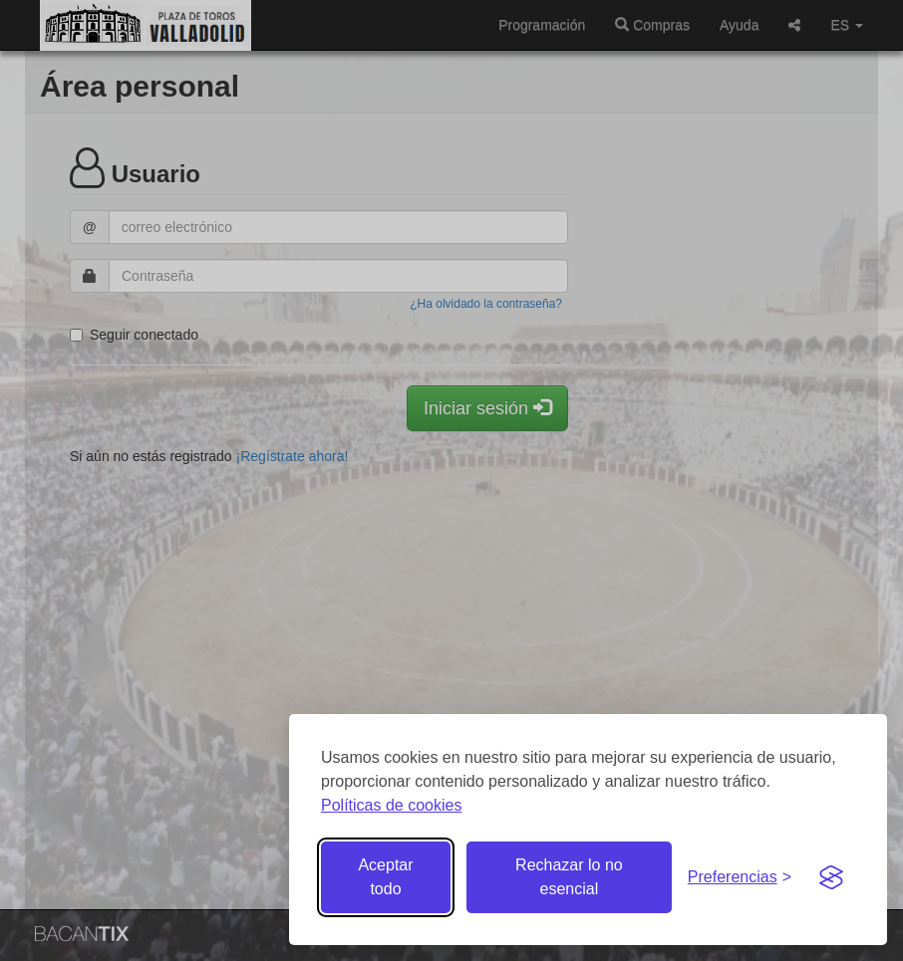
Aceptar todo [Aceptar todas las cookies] (385, 876)
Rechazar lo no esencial (569, 876)
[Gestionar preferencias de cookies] (739, 877)
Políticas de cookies (391, 805)
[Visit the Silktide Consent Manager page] (831, 877)
